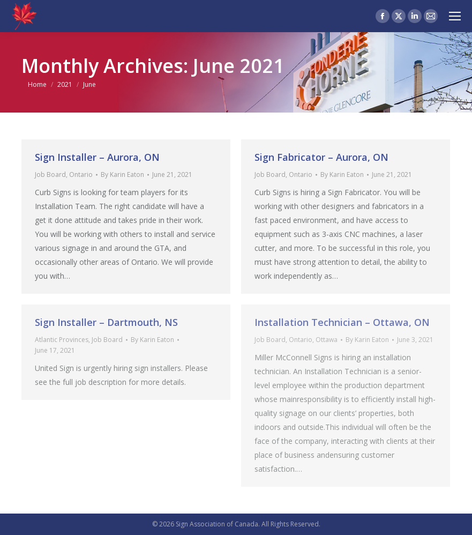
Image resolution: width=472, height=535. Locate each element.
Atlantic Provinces (61, 339)
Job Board (50, 174)
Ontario (81, 174)
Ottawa (327, 339)
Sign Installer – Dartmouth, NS (106, 322)
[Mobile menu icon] (454, 16)
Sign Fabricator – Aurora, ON (321, 157)
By (122, 174)
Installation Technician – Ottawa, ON (342, 322)
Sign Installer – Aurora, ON (97, 157)
